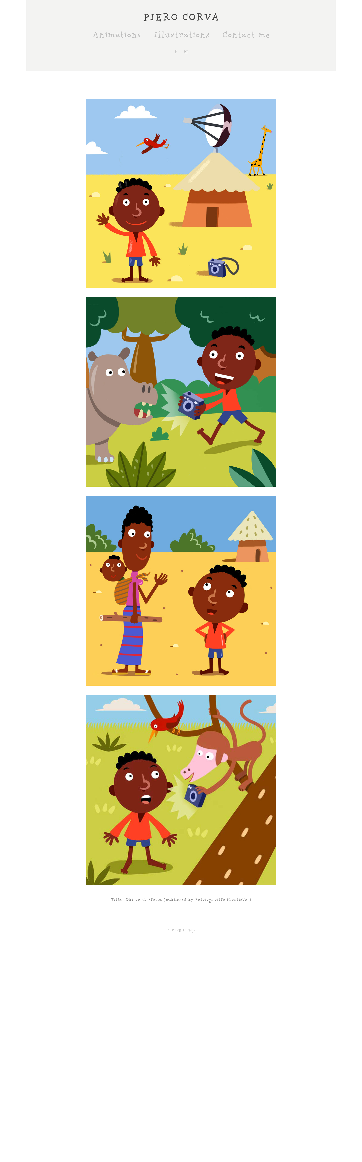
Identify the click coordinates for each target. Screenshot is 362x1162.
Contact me (246, 35)
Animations (116, 35)
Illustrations (182, 35)
